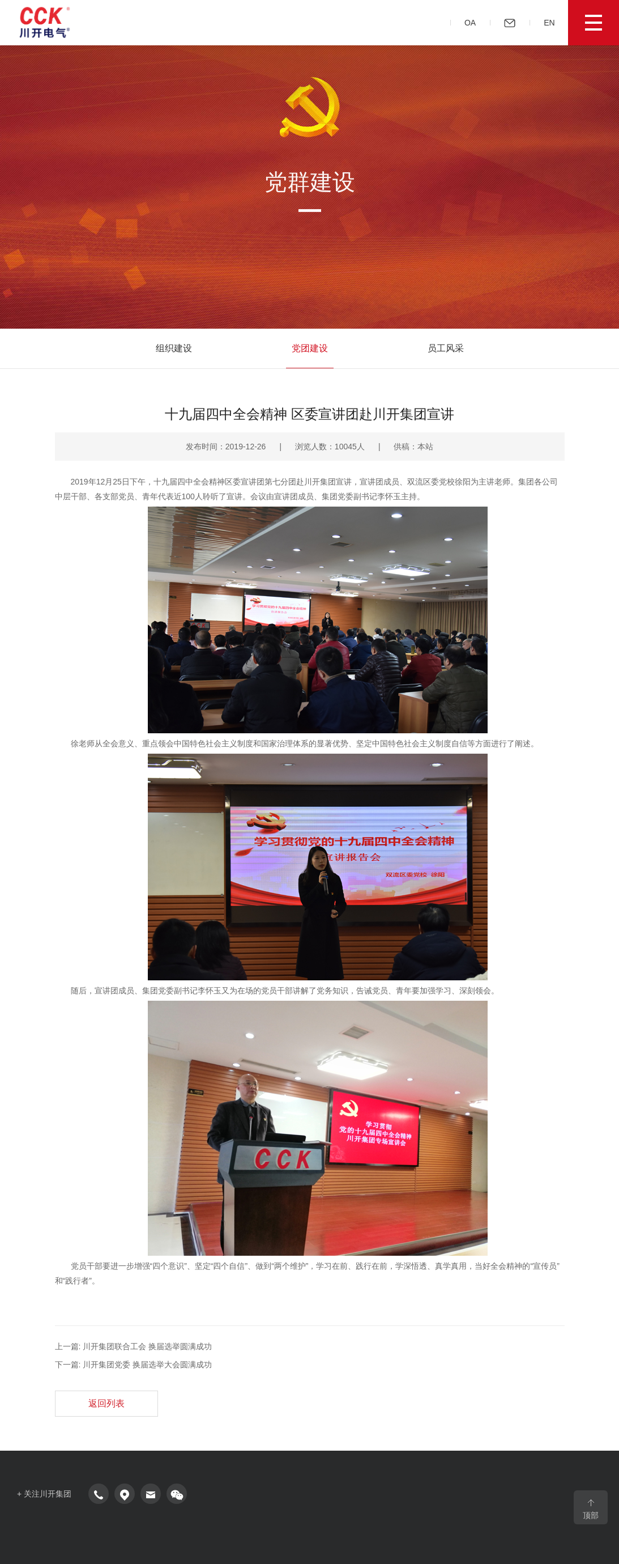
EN (553, 22)
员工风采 (446, 348)
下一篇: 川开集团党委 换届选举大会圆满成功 (133, 1364)
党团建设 (310, 348)
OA (474, 22)
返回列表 (106, 1403)
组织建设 (174, 348)
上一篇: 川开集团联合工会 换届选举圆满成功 (133, 1346)
